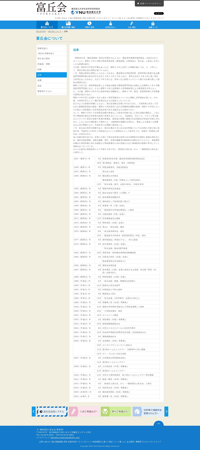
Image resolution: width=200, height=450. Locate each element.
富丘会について (47, 25)
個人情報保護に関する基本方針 (83, 18)
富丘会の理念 (44, 58)
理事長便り (43, 48)
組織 (40, 69)
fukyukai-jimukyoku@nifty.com (65, 438)
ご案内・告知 (89, 25)
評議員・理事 (44, 64)
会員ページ (153, 25)
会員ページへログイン (150, 3)
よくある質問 (129, 18)
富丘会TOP (41, 31)
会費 (40, 80)
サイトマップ (158, 18)
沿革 (40, 75)
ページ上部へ (159, 423)
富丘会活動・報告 (68, 25)
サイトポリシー (104, 18)
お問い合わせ (61, 18)
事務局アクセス (45, 91)
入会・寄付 (131, 25)
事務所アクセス (143, 18)
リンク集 (117, 18)
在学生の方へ (110, 25)
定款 (40, 86)
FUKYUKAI (97, 446)
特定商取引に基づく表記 (102, 442)
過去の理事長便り (46, 53)
